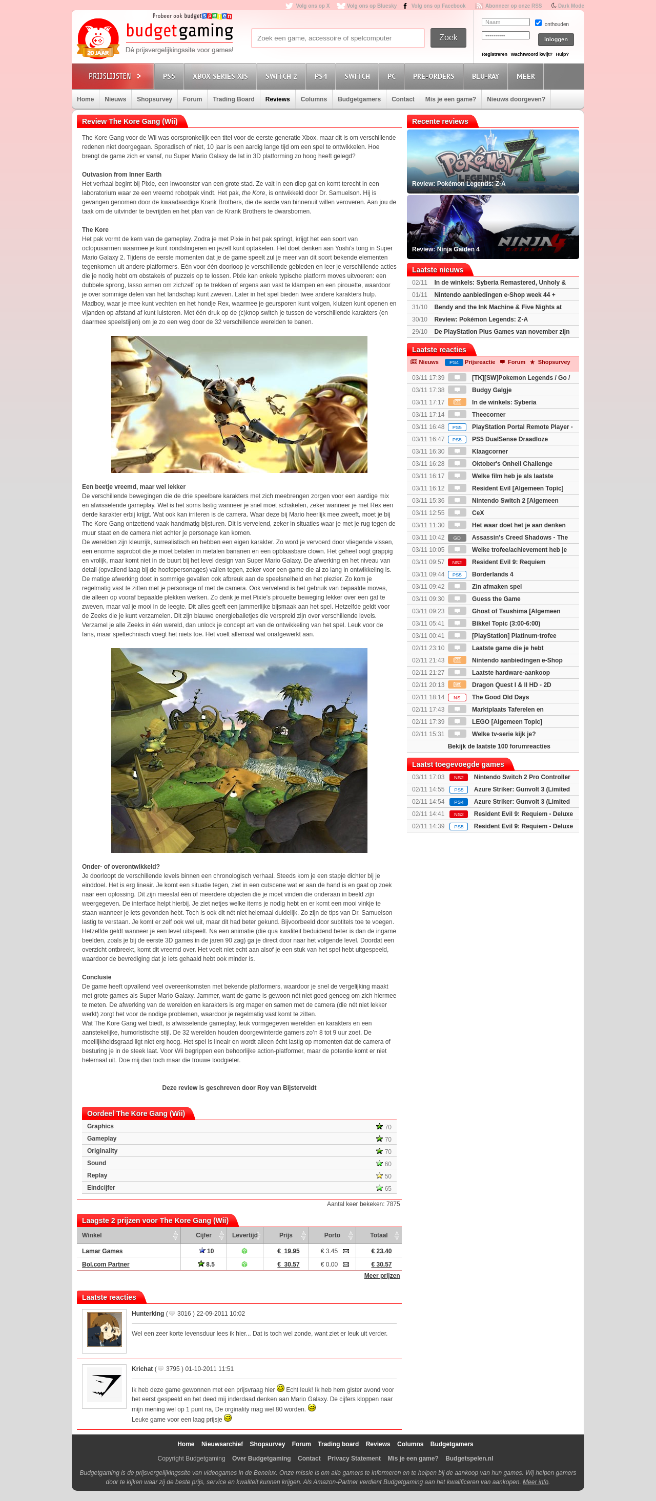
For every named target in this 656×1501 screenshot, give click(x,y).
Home (85, 99)
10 (206, 1251)
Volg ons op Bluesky (372, 6)
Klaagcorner (478, 451)
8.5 (206, 1264)
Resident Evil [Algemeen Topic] (506, 488)
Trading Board (233, 99)
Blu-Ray (487, 76)
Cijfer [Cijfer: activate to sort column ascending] (204, 1235)
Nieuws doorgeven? (516, 99)
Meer (527, 76)
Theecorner (477, 414)
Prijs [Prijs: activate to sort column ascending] (286, 1235)
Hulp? (562, 54)
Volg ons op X (313, 6)
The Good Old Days (488, 697)
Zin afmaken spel (485, 586)
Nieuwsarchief (222, 1444)
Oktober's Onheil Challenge (500, 463)
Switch (358, 76)
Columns (314, 99)
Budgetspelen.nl (469, 1458)
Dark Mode (571, 6)
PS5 (170, 76)
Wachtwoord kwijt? (531, 54)
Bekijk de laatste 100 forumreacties (499, 746)
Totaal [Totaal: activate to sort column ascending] (378, 1235)
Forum (192, 99)
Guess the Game (484, 599)
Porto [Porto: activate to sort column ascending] (332, 1235)
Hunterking (148, 1313)
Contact (403, 99)
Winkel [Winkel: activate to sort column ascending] (92, 1235)
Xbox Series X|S (222, 76)
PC (393, 76)
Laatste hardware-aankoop (499, 672)
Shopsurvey (154, 99)
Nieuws (115, 99)
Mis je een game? (450, 99)
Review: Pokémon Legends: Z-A (481, 319)
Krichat (142, 1369)
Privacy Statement (354, 1458)
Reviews (277, 99)
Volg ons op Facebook (439, 6)
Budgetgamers (359, 99)
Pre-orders (435, 76)
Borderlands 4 (481, 574)
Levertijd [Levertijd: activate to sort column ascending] (245, 1235)
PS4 (322, 76)
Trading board (338, 1444)
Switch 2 (282, 76)
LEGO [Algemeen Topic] (495, 721)
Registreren (494, 54)
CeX (466, 513)
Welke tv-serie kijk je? (492, 734)
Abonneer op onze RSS (513, 6)
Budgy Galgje (480, 390)
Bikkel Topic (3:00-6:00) (494, 623)
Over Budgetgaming (261, 1458)
